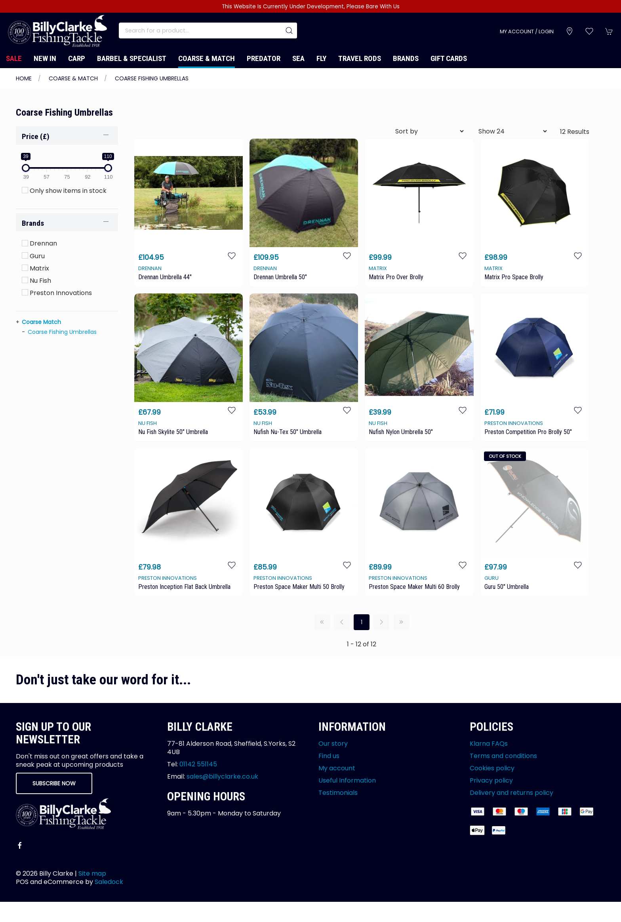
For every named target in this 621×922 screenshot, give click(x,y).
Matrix (35, 268)
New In (45, 58)
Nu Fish (36, 280)
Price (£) (36, 136)
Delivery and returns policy (511, 792)
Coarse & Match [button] (206, 58)
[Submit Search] (289, 30)
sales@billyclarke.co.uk (222, 776)
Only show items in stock (64, 190)
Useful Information (347, 780)
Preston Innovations (57, 292)
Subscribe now (54, 783)
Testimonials (338, 792)
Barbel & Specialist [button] (131, 58)
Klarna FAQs (489, 743)
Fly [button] (321, 58)
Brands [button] (33, 223)
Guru (33, 256)
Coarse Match (41, 322)
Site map (92, 873)
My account (336, 768)
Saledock (109, 881)
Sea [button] (298, 58)
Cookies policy (492, 768)
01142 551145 (198, 764)
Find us (328, 755)
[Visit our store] (569, 31)
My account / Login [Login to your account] (527, 31)
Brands (406, 58)
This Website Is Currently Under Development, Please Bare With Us (311, 6)
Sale (14, 58)
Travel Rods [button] (359, 58)
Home (24, 78)
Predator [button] (263, 58)
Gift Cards (449, 58)
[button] (589, 31)
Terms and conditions (503, 755)
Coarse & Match (73, 78)
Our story (333, 743)
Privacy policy (491, 780)
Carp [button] (76, 58)
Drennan (39, 243)
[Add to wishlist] (232, 255)
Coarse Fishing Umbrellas (152, 78)
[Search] (208, 30)
